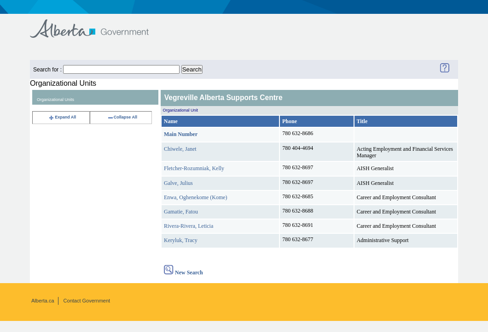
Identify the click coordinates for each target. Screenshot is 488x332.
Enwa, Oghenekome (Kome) (195, 197)
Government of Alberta (97, 24)
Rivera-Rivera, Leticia (188, 226)
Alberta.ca (42, 300)
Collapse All (122, 117)
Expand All (62, 117)
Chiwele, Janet (180, 149)
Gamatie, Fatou (181, 211)
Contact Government (87, 300)
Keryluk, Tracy (181, 240)
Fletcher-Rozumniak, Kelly (194, 168)
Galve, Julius (178, 183)
